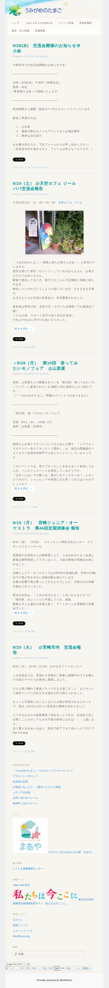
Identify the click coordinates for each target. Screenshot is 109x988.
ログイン (18, 919)
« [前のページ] (11, 968)
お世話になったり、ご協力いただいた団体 (37, 787)
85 (62, 968)
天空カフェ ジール (70, 202)
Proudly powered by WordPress (54, 980)
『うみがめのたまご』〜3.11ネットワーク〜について (43, 770)
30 (33, 968)
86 (68, 968)
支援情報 (40, 30)
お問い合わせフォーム (25, 797)
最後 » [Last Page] (86, 968)
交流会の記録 (20, 781)
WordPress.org (21, 936)
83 (50, 968)
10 (22, 968)
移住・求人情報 (20, 30)
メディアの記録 (21, 792)
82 (44, 968)
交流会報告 (85, 23)
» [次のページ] (79, 968)
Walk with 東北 (21, 885)
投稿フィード (20, 925)
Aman (46, 56)
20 (28, 968)
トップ (15, 23)
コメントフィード (23, 930)
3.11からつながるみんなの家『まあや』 (53, 852)
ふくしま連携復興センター (28, 868)
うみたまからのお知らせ (39, 23)
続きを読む (23, 328)
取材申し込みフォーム (25, 803)
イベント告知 (66, 23)
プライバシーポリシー (25, 776)
